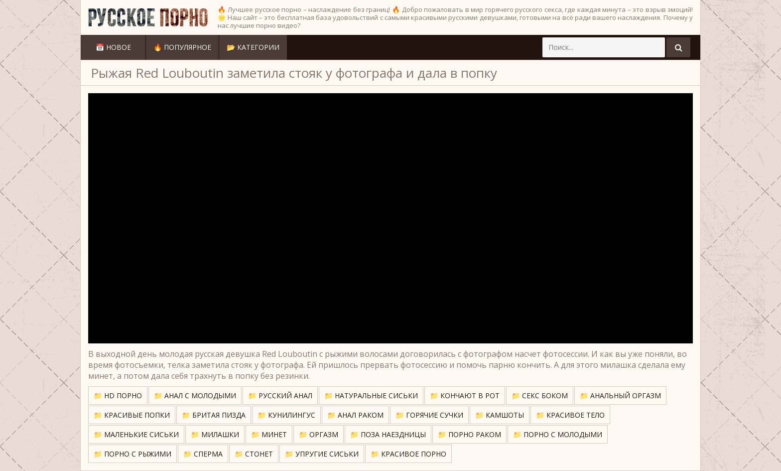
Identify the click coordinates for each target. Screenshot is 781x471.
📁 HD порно (118, 395)
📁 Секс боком (540, 395)
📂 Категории (253, 47)
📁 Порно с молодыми (557, 434)
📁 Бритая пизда (214, 415)
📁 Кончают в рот (465, 395)
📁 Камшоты (499, 415)
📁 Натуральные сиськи (371, 395)
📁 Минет (269, 434)
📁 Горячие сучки (429, 415)
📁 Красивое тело (570, 415)
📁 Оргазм (318, 434)
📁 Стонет (254, 454)
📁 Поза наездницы (388, 434)
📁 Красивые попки (132, 415)
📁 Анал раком (355, 415)
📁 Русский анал (280, 395)
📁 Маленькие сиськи (136, 434)
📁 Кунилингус (286, 415)
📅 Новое (113, 47)
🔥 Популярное (182, 47)
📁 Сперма (203, 454)
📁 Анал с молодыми (195, 395)
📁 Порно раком (469, 434)
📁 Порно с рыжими (132, 454)
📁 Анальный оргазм (620, 395)
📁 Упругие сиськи (322, 454)
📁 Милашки (215, 434)
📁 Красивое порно (408, 454)
